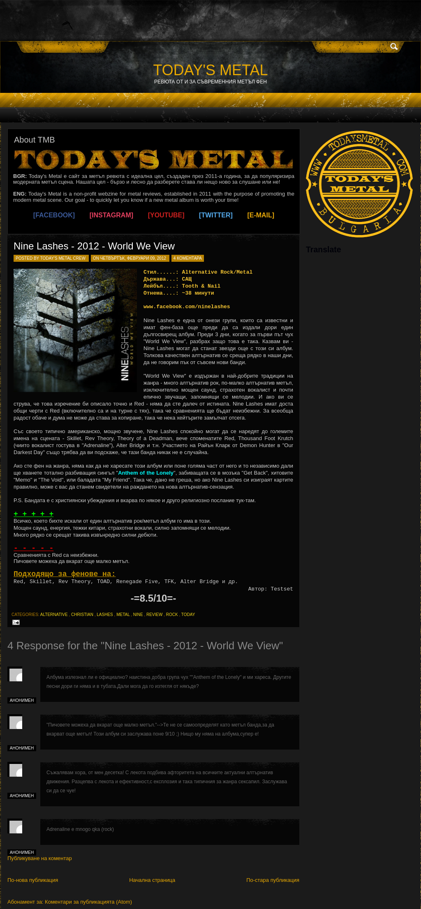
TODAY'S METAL (210, 70)
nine (138, 614)
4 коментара (187, 258)
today (188, 614)
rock (172, 614)
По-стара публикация (272, 880)
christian (82, 614)
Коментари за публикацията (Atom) (88, 902)
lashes (105, 614)
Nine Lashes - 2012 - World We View (94, 245)
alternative (54, 614)
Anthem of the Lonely (145, 473)
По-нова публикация (32, 880)
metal (123, 614)
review (154, 614)
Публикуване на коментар (39, 858)
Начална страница (152, 880)
